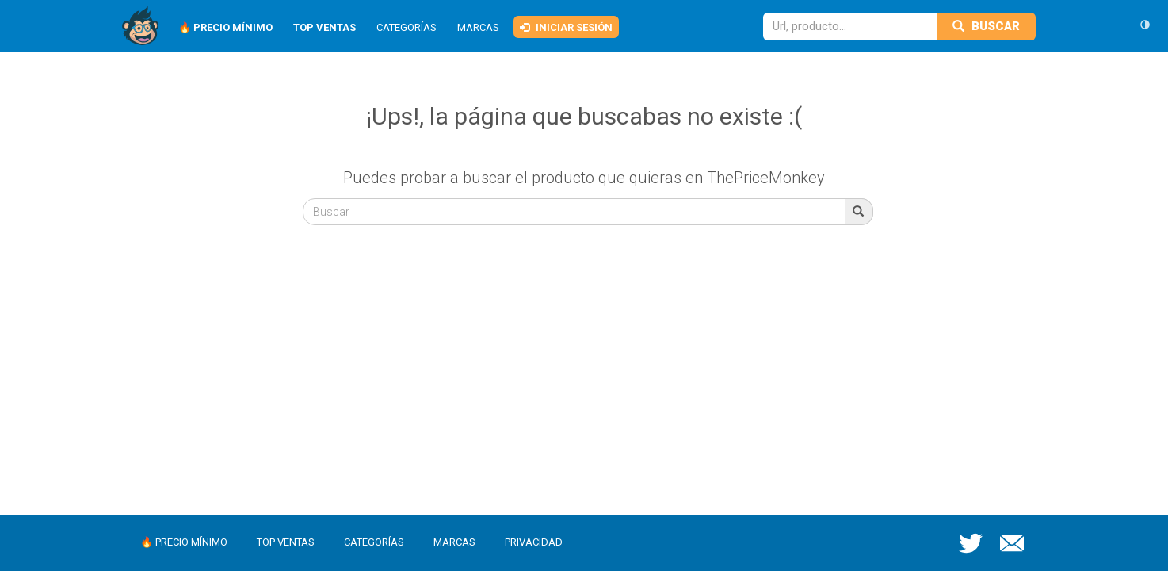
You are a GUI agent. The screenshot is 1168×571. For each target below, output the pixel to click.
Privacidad (534, 542)
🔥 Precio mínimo (183, 542)
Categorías (406, 27)
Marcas (478, 27)
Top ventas (286, 542)
